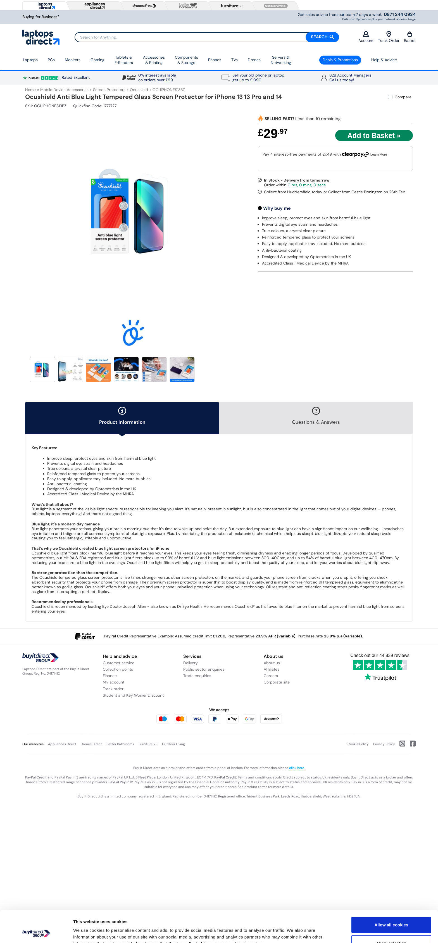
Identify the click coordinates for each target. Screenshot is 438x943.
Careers (271, 675)
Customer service (118, 662)
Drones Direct (91, 744)
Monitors (72, 59)
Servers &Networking (281, 60)
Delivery (190, 662)
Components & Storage (186, 60)
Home (30, 89)
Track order (113, 688)
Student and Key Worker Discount (133, 695)
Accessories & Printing (154, 60)
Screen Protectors (109, 89)
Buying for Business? (40, 17)
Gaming (97, 59)
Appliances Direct (62, 744)
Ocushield (139, 89)
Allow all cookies (391, 894)
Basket (410, 37)
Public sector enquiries (203, 669)
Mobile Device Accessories (64, 89)
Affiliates (271, 669)
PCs (51, 59)
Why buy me (277, 208)
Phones (214, 59)
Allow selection (391, 913)
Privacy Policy (384, 744)
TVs (234, 59)
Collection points (118, 669)
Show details (293, 932)
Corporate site (277, 682)
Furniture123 (148, 744)
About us (272, 662)
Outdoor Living (173, 744)
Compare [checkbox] (403, 96)
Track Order (388, 37)
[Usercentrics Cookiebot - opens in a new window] (36, 932)
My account (113, 682)
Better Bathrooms (120, 744)
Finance (110, 675)
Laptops (30, 59)
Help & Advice (384, 59)
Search (322, 37)
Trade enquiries (197, 675)
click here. (297, 768)
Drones (254, 59)
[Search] (207, 37)
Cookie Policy (358, 744)
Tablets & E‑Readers (124, 60)
